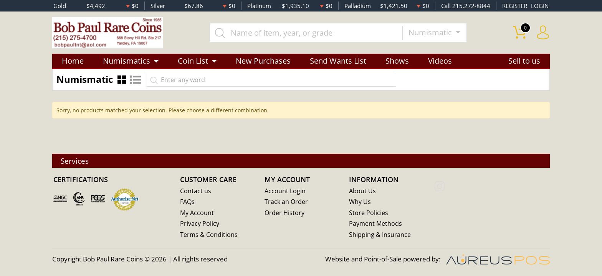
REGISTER (514, 6)
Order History (285, 213)
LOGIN (540, 6)
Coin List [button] (193, 62)
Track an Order (287, 201)
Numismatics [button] (126, 62)
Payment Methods (376, 224)
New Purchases (263, 62)
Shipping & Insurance (380, 235)
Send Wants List (338, 62)
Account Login (285, 190)
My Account (197, 213)
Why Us (360, 201)
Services (76, 160)
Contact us (196, 190)
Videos (440, 62)
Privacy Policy (200, 224)
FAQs (188, 201)
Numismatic (433, 33)
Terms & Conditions (209, 235)
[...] (308, 33)
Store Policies (369, 213)
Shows (397, 62)
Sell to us (524, 62)
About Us (362, 190)
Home (73, 62)
